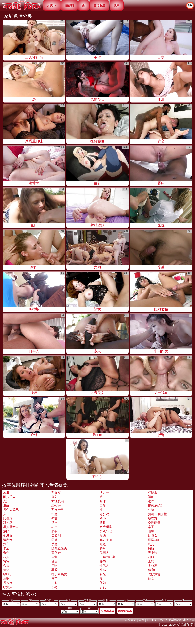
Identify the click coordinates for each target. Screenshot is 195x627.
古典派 (152, 565)
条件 (141, 620)
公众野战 (106, 531)
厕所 (151, 548)
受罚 (103, 535)
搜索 (116, 5)
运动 (151, 497)
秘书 (103, 561)
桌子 (151, 527)
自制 (54, 557)
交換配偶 (154, 522)
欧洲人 (7, 587)
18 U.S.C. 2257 (157, 620)
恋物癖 (56, 505)
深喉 (6, 578)
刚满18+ (153, 539)
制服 (151, 557)
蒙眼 (6, 531)
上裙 (151, 561)
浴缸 (6, 505)
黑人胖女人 (11, 527)
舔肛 (6, 492)
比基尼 (7, 518)
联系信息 (130, 620)
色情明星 (99, 5)
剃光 (103, 574)
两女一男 (57, 509)
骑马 (103, 548)
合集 (6, 565)
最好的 (69, 5)
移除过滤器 (125, 611)
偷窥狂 (152, 570)
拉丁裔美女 (59, 574)
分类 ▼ (52, 5)
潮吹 (151, 501)
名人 (6, 557)
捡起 (103, 522)
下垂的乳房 (107, 557)
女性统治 (57, 501)
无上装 (152, 552)
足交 (54, 522)
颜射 (54, 497)
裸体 (103, 501)
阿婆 (54, 539)
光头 (6, 501)
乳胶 (54, 570)
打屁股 (152, 492)
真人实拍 (106, 539)
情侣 (6, 570)
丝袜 (151, 509)
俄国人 (104, 552)
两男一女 (106, 492)
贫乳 (103, 587)
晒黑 (151, 531)
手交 (54, 544)
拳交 (54, 518)
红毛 (103, 544)
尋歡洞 (56, 535)
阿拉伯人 (9, 497)
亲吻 (54, 565)
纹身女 (152, 535)
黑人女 (7, 582)
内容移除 (175, 620)
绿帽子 (7, 574)
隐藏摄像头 (59, 548)
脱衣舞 (152, 518)
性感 (103, 570)
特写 (6, 561)
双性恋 (7, 522)
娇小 (103, 518)
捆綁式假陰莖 (157, 514)
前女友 (56, 492)
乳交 (151, 544)
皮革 (54, 578)
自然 (103, 505)
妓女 (151, 578)
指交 (54, 514)
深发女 (7, 539)
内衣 (54, 582)
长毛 (54, 587)
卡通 (6, 548)
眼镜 (54, 531)
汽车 (6, 544)
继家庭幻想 (156, 505)
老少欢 (104, 514)
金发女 (7, 535)
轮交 (54, 527)
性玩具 (104, 565)
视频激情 (154, 574)
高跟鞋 (56, 552)
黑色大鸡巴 (11, 509)
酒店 (54, 561)
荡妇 (103, 582)
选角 (6, 552)
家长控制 (189, 620)
